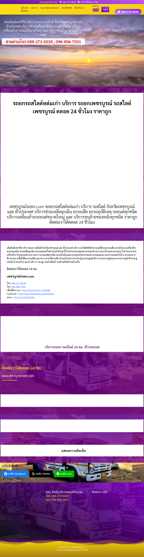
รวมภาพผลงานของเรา (49, 8)
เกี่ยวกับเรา (79, 8)
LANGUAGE (95, 7)
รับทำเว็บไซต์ (83, 550)
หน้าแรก (24, 8)
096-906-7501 (18, 286)
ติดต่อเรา (25, 11)
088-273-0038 (18, 283)
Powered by (67, 550)
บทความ (34, 8)
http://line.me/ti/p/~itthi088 (36, 290)
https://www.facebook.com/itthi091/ (36, 293)
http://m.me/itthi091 (24, 297)
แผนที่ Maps (66, 8)
